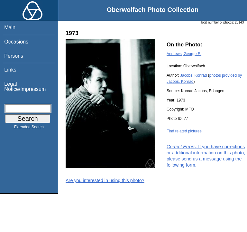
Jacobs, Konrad (193, 75)
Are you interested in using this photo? (105, 180)
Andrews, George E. (184, 54)
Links (10, 69)
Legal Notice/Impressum (25, 86)
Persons (13, 56)
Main (9, 27)
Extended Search (29, 128)
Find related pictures (184, 131)
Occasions (16, 41)
